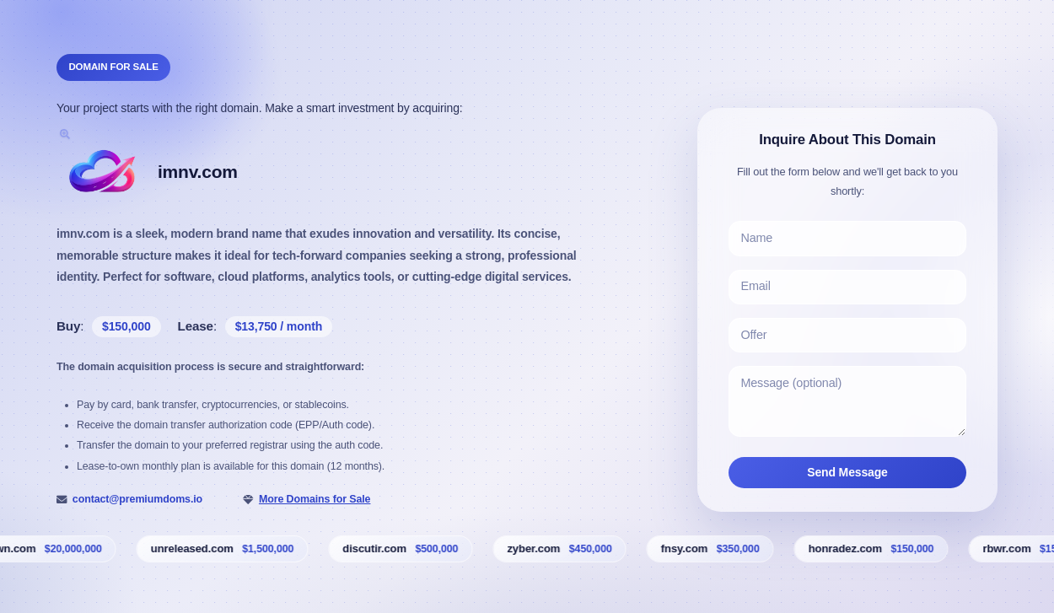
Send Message (847, 472)
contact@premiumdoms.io (137, 499)
